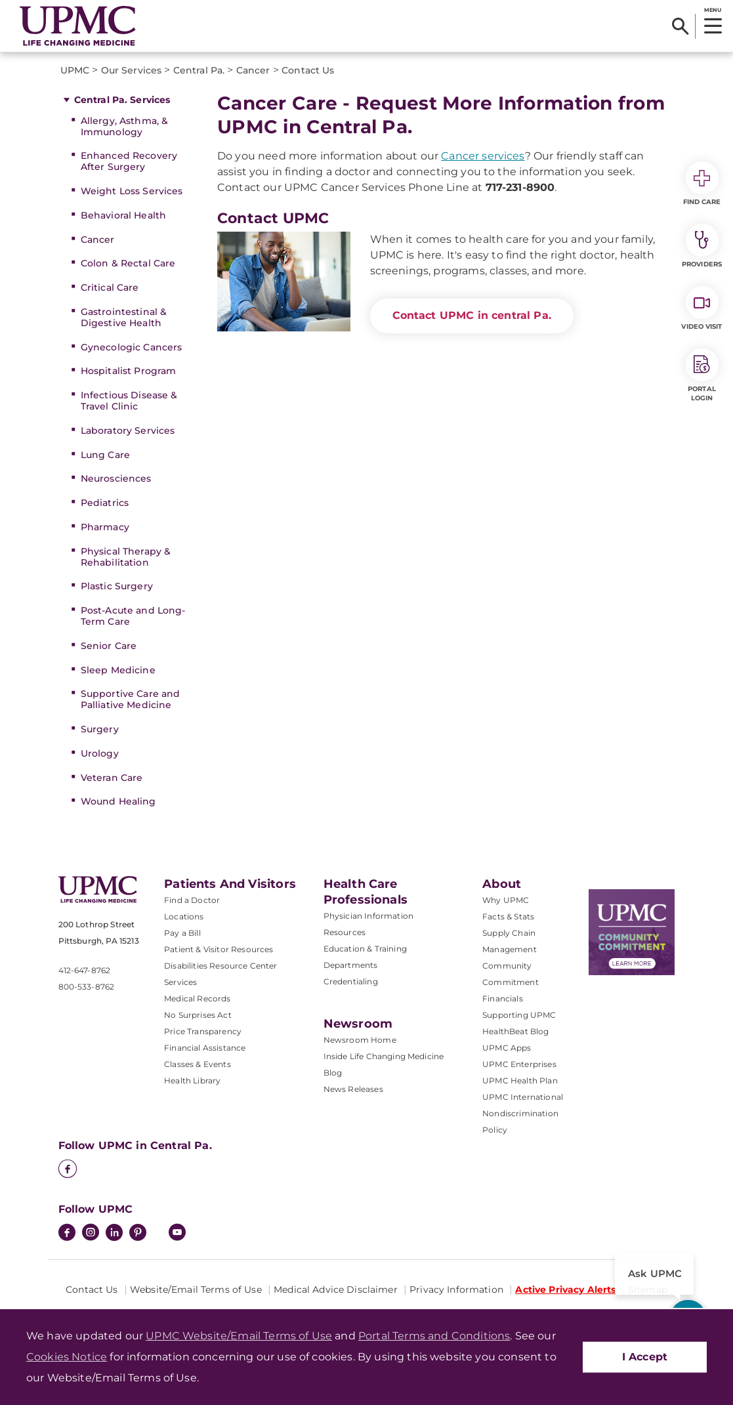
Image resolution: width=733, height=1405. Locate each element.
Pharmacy (105, 527)
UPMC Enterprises (519, 1064)
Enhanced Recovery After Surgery (129, 161)
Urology (100, 753)
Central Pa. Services (122, 100)
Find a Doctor (192, 900)
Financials (502, 998)
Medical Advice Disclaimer (336, 1289)
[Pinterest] (137, 1233)
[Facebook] (67, 1170)
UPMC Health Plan (520, 1080)
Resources (345, 932)
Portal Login (702, 375)
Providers (702, 246)
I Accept (644, 1357)
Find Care (702, 183)
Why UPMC (505, 900)
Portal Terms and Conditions (434, 1336)
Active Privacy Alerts (565, 1289)
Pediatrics (105, 503)
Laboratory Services (128, 430)
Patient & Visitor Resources (218, 949)
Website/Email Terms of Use (196, 1289)
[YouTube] (177, 1233)
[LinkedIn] (114, 1233)
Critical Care (110, 287)
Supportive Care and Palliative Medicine (130, 699)
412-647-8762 (84, 970)
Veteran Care (112, 778)
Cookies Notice (66, 1357)
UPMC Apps (506, 1048)
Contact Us (91, 1289)
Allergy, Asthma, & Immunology (125, 126)
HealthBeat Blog (515, 1031)
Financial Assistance (204, 1048)
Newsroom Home (360, 1040)
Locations (183, 916)
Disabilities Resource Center (220, 966)
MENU (712, 10)
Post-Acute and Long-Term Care (133, 615)
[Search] (680, 26)
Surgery (100, 729)
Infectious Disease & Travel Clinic (129, 400)
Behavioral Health (123, 215)
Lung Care (105, 455)
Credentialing (351, 981)
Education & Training (365, 949)
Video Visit (701, 308)
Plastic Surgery (117, 586)
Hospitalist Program (129, 371)
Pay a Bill (182, 933)
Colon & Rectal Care (128, 263)
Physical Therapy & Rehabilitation (126, 556)
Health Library (192, 1080)
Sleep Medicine (118, 670)
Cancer (98, 239)
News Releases (353, 1089)
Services (180, 982)
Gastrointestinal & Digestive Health (124, 317)
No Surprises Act (198, 1015)
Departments (351, 965)
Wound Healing (118, 801)
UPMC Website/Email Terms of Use (239, 1336)
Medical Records (197, 998)
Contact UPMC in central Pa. (471, 315)
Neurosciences (116, 478)
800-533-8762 (86, 987)
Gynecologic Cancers (131, 347)
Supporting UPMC (519, 1015)
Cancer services (482, 156)
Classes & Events (197, 1064)
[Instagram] (90, 1233)
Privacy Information (456, 1289)
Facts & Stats (508, 916)
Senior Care (109, 646)
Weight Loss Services (132, 191)
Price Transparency (202, 1031)
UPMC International (522, 1097)
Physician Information (368, 916)
